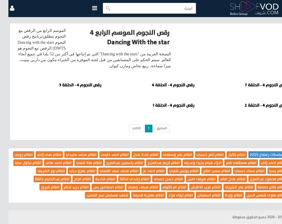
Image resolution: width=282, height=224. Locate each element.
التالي (128, 128)
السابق (153, 128)
